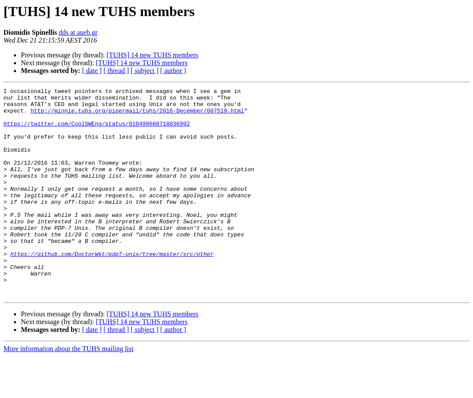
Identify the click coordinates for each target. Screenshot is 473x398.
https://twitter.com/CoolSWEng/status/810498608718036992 (96, 131)
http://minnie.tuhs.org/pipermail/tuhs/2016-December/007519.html (137, 115)
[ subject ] (145, 70)
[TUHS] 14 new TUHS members (152, 55)
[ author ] (173, 70)
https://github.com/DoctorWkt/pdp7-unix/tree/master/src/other (112, 288)
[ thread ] (116, 70)
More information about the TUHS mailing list (68, 390)
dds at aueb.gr (78, 32)
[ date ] (92, 70)
